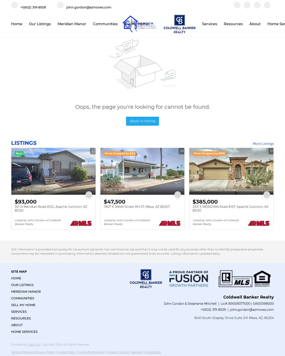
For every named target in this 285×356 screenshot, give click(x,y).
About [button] (255, 24)
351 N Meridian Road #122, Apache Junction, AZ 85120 (51, 209)
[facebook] (237, 7)
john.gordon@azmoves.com (252, 310)
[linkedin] (247, 7)
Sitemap (136, 352)
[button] (27, 278)
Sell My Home (136, 24)
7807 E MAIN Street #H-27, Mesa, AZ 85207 (137, 207)
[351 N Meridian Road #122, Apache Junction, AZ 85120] (53, 171)
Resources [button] (233, 24)
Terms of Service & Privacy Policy (33, 352)
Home (16, 24)
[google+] (267, 7)
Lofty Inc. (34, 344)
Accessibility (153, 352)
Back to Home (142, 121)
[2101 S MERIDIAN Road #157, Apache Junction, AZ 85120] (231, 171)
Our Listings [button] (40, 24)
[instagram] (257, 7)
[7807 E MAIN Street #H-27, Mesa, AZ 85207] (142, 171)
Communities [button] (105, 24)
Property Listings (117, 352)
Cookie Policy (66, 352)
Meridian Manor (71, 24)
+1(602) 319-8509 (213, 310)
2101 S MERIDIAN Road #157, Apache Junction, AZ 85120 (231, 209)
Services (209, 24)
